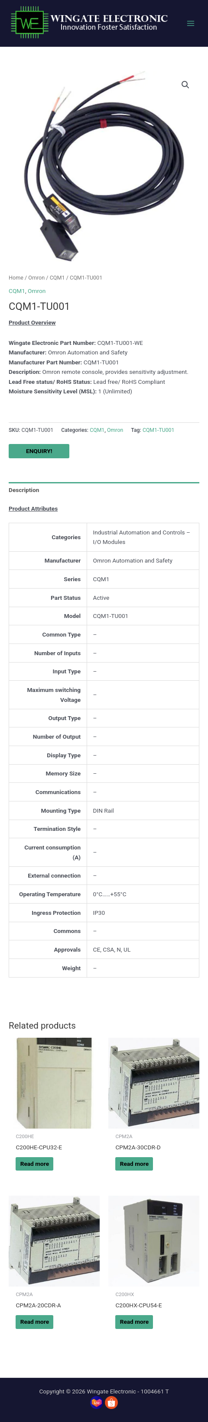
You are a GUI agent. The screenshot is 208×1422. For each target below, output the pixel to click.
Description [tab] (24, 489)
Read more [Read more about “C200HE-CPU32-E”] (34, 1163)
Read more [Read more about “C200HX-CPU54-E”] (134, 1321)
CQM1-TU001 (159, 430)
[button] (185, 85)
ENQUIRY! (39, 450)
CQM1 (57, 277)
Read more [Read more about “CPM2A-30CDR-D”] (134, 1163)
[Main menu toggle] (190, 23)
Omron (36, 277)
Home (16, 277)
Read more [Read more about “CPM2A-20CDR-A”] (34, 1321)
